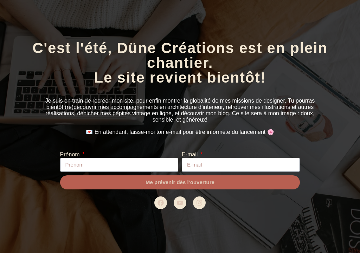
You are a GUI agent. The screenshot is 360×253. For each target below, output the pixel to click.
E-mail (190, 154)
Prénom (70, 154)
